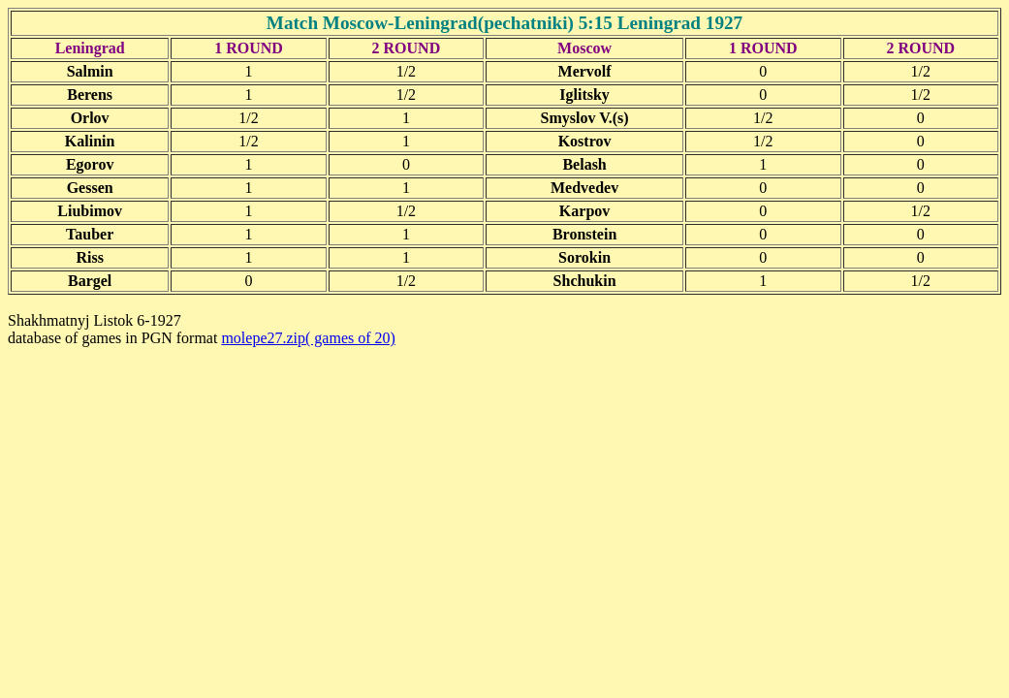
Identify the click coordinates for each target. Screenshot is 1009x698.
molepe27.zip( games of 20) (308, 338)
